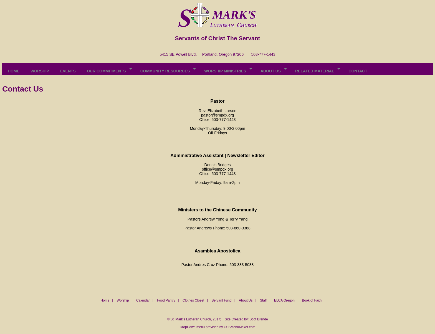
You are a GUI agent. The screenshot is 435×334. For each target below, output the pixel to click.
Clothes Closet (193, 300)
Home (104, 300)
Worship (123, 300)
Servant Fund (222, 300)
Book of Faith (312, 300)
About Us (245, 300)
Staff (263, 300)
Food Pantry (166, 300)
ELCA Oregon (284, 300)
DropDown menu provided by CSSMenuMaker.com (217, 327)
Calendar (143, 300)
